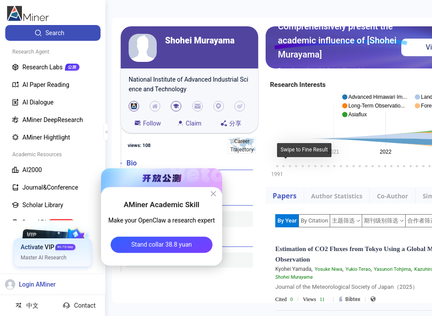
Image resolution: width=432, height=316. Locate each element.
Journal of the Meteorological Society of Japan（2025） (346, 287)
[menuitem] (53, 33)
